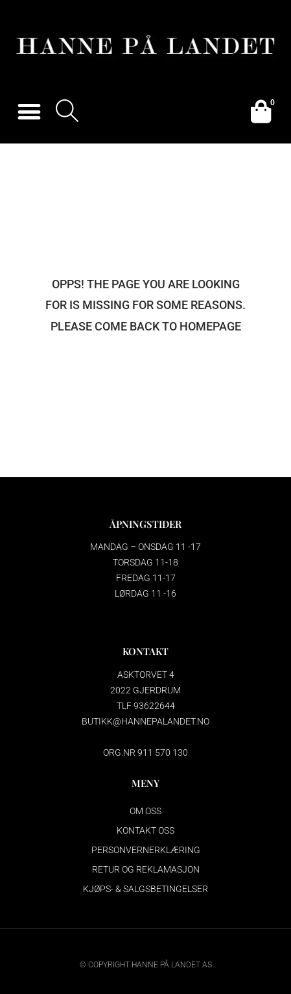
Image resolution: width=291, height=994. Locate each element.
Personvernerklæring (145, 850)
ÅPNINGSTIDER (145, 523)
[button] (28, 111)
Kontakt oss (145, 830)
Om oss (145, 811)
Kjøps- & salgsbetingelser (145, 889)
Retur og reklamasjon (146, 869)
